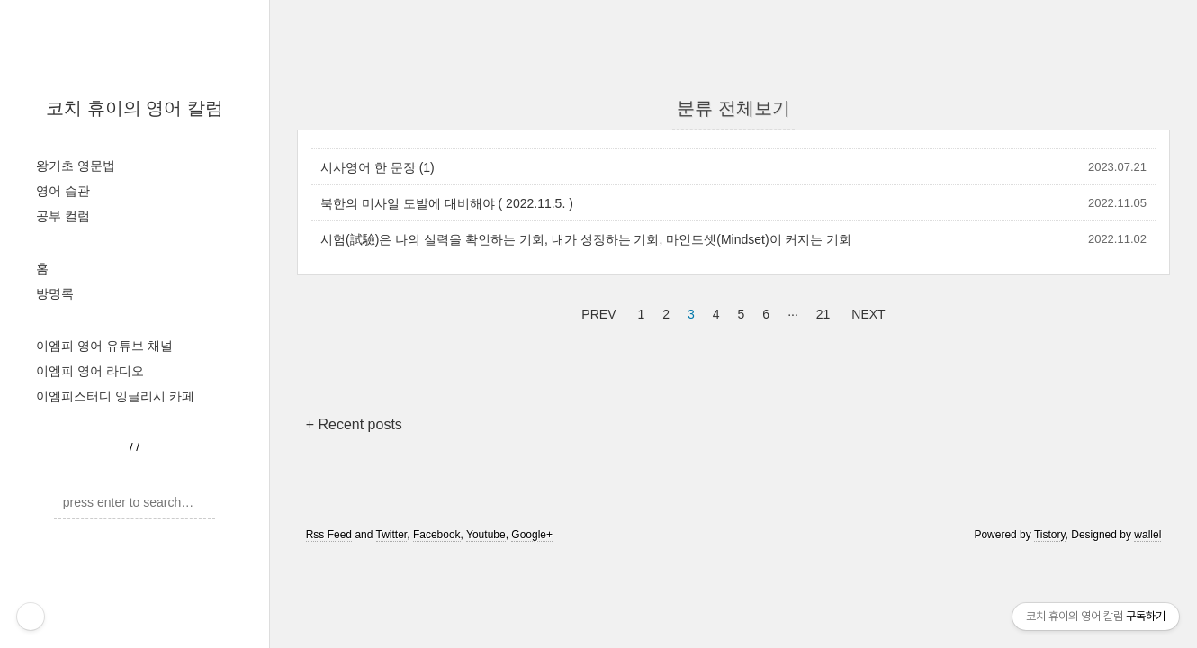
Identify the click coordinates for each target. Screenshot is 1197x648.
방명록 (55, 293)
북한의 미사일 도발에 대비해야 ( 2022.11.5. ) (446, 203)
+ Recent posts (354, 424)
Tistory (1050, 534)
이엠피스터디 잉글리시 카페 (115, 396)
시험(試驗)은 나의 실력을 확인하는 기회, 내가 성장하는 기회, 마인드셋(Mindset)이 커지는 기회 (585, 239)
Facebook (437, 534)
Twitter (392, 534)
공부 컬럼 (63, 216)
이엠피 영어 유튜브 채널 (104, 345)
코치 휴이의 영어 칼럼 (134, 108)
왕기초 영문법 (75, 165)
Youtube (486, 534)
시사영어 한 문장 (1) (377, 167)
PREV (596, 311)
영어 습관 (63, 191)
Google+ (532, 534)
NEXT (866, 311)
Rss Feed (329, 534)
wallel (1147, 534)
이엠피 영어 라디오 (90, 371)
